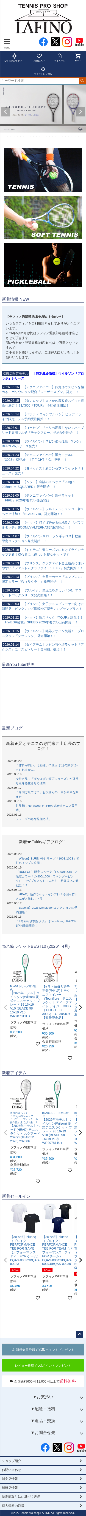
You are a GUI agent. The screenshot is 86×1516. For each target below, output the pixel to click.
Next (80, 111)
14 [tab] (50, 137)
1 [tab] (8, 137)
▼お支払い (43, 1396)
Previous (5, 111)
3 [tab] (14, 137)
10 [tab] (37, 137)
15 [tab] (53, 137)
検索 (82, 81)
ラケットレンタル (43, 70)
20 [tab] (69, 137)
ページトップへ (79, 1334)
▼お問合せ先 (43, 1432)
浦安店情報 (10, 1479)
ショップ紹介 (11, 1461)
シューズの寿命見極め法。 (34, 819)
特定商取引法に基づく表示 (21, 1497)
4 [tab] (18, 137)
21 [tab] (72, 137)
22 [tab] (75, 137)
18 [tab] (62, 137)
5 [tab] (21, 137)
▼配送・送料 (43, 1408)
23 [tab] (79, 137)
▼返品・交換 (43, 1420)
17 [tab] (59, 137)
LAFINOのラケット (14, 57)
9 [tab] (34, 137)
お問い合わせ (11, 1470)
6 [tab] (24, 137)
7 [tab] (27, 137)
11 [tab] (40, 137)
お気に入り (39, 57)
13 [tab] (46, 137)
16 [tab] (56, 137)
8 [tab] (30, 137)
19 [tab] (66, 137)
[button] (5, 1007)
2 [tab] (11, 137)
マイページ (59, 57)
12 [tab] (43, 137)
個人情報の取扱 (13, 1506)
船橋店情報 (10, 1488)
